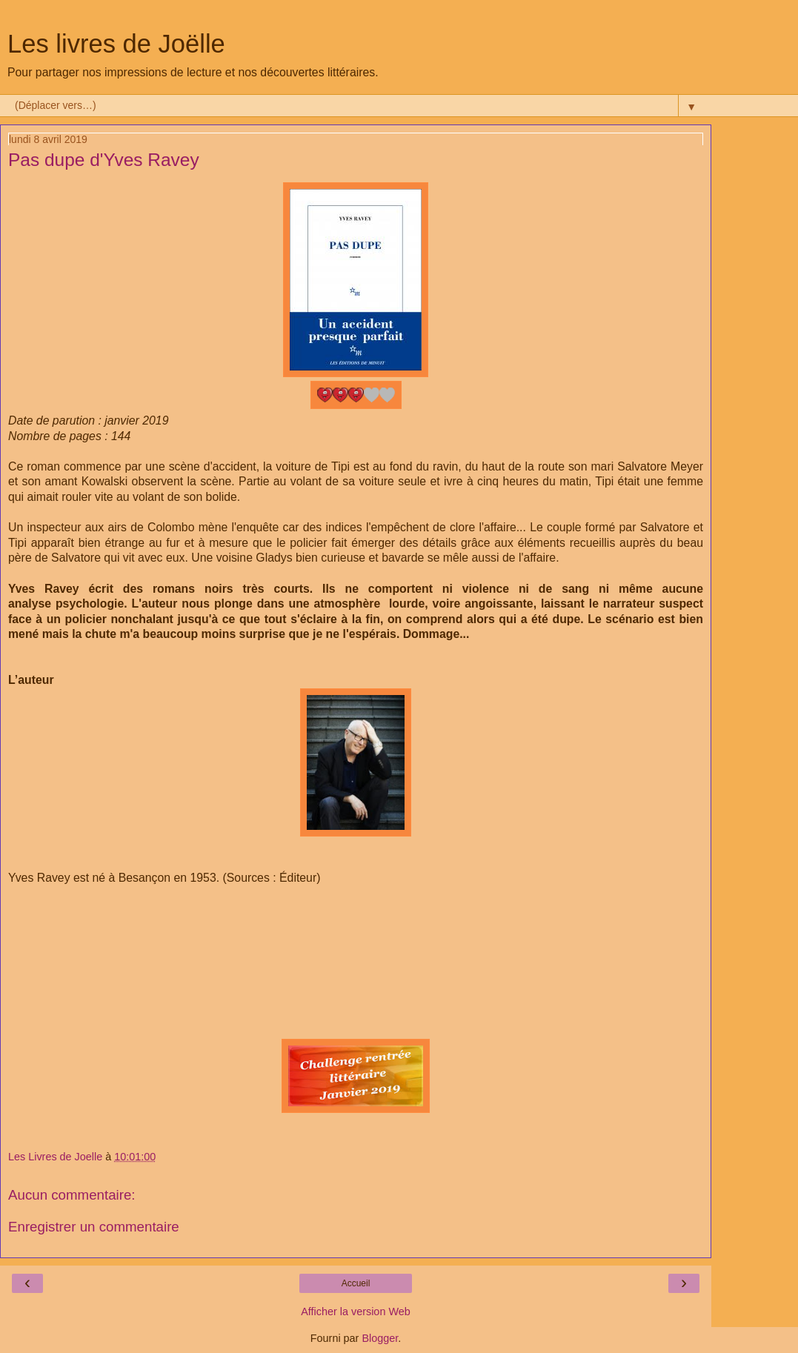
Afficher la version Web (355, 1311)
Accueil (356, 1283)
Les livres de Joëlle (116, 44)
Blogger (380, 1338)
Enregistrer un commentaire (93, 1226)
